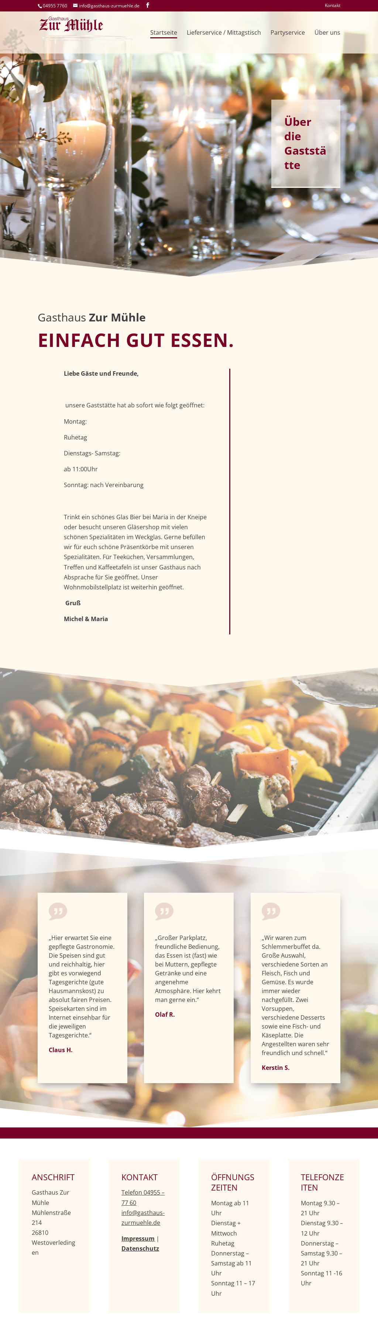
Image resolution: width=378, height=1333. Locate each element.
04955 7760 (55, 6)
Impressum (138, 1238)
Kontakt (332, 5)
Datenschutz (140, 1248)
